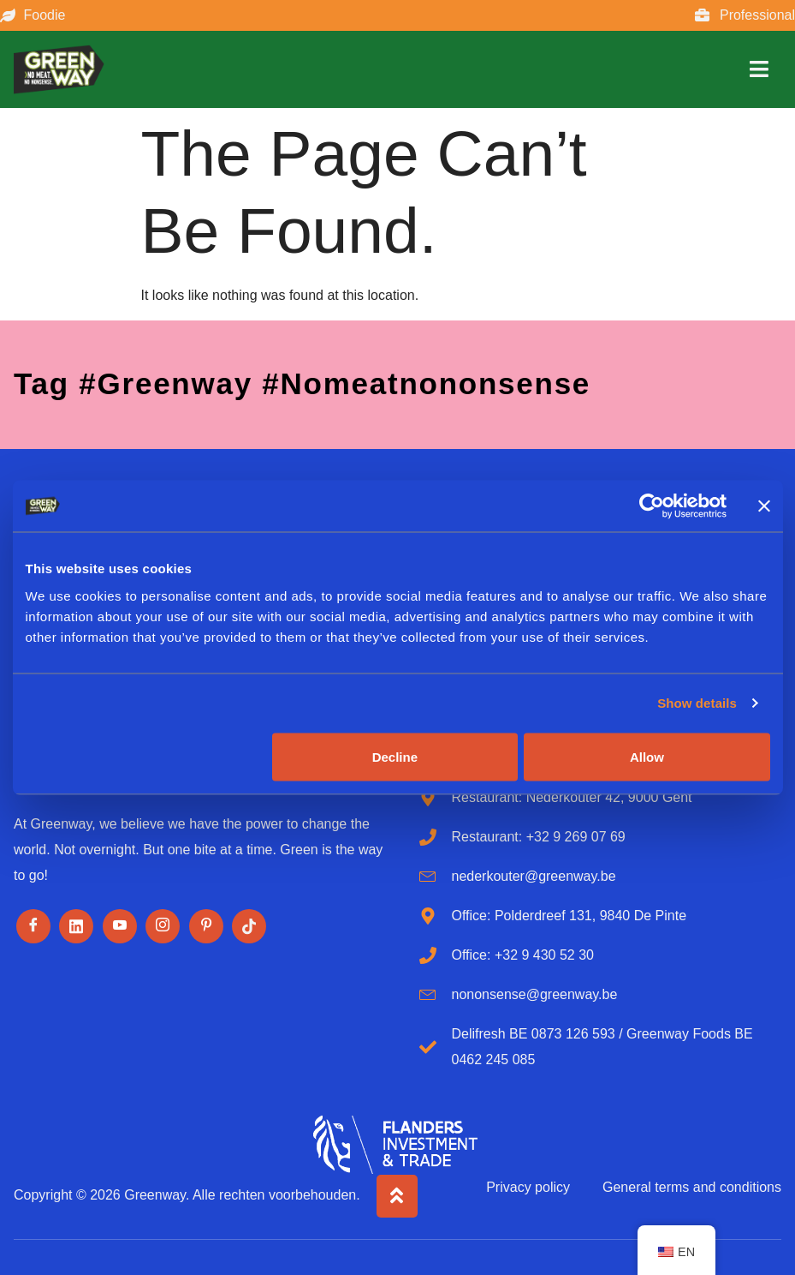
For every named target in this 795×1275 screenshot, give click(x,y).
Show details (697, 703)
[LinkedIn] (76, 926)
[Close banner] (764, 506)
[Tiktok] (249, 926)
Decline (395, 756)
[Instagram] (162, 926)
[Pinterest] (206, 926)
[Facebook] (33, 926)
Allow (647, 756)
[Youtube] (120, 926)
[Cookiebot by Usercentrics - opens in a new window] (652, 506)
